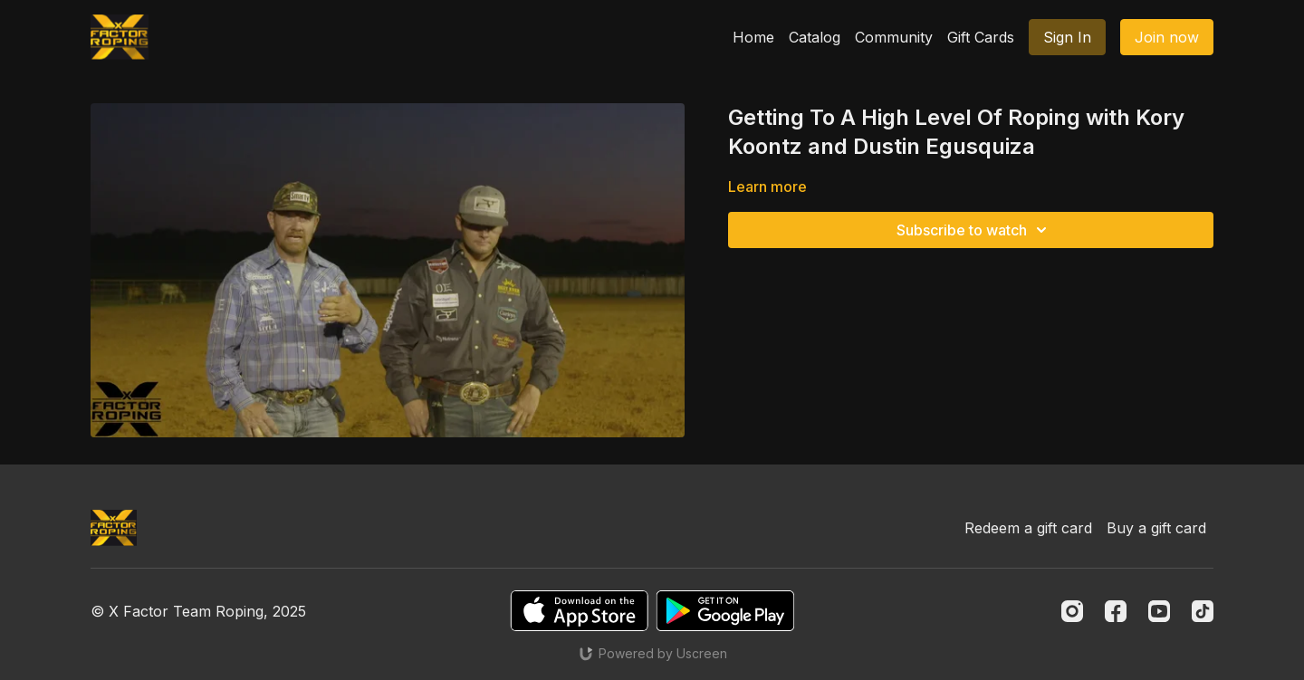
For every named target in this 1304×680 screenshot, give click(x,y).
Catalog (814, 37)
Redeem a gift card (1028, 528)
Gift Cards (980, 37)
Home (753, 37)
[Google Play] (725, 610)
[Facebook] (1116, 611)
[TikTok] (1202, 611)
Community (894, 37)
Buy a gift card (1156, 528)
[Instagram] (1072, 611)
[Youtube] (1159, 611)
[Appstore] (579, 610)
